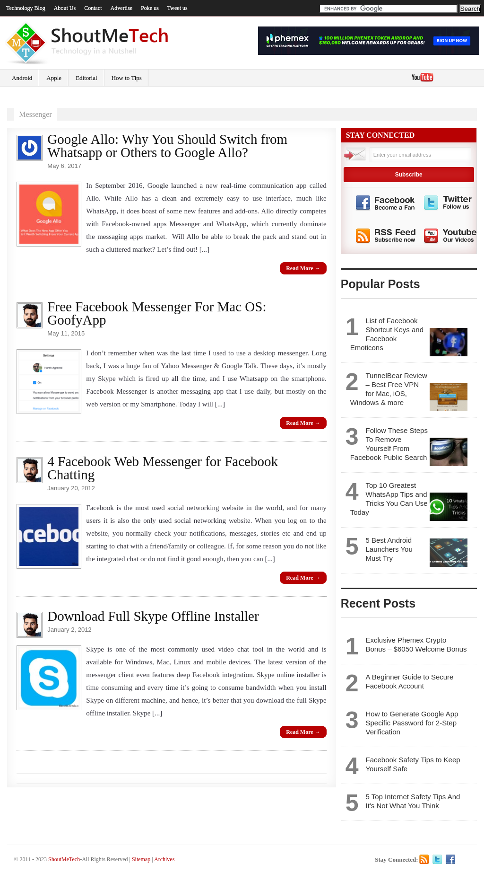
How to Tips (127, 77)
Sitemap (141, 859)
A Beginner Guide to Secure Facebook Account (409, 681)
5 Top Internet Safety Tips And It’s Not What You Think (412, 801)
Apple (53, 77)
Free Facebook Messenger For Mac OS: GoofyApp (156, 313)
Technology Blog (25, 8)
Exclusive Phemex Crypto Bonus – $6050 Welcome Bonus (416, 644)
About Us (65, 8)
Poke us (150, 8)
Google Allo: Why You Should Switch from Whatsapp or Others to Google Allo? (167, 146)
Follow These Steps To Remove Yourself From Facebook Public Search (389, 443)
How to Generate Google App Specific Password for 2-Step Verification (411, 723)
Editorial (86, 77)
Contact (93, 8)
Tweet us (177, 8)
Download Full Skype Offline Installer (153, 616)
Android (22, 77)
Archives (164, 859)
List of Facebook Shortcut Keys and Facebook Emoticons (387, 334)
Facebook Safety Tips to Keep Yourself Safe (412, 764)
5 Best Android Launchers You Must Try (388, 549)
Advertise (122, 8)
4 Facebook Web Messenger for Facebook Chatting (162, 468)
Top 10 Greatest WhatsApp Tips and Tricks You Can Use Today (389, 498)
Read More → (303, 268)
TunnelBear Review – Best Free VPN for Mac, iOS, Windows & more (388, 388)
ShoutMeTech (64, 859)
